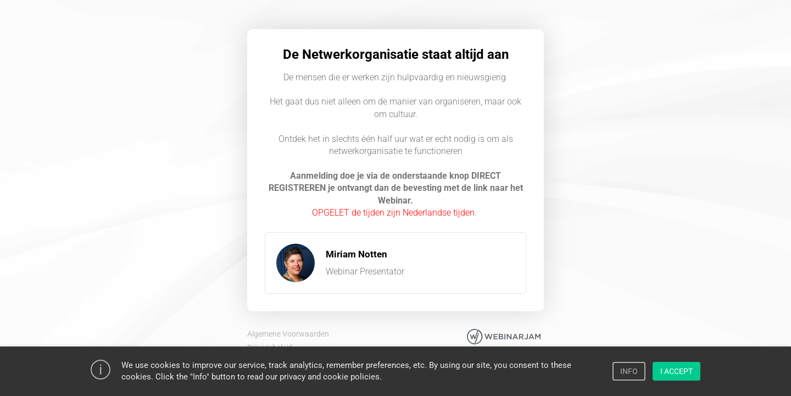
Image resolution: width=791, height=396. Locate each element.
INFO (629, 371)
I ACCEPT (676, 371)
